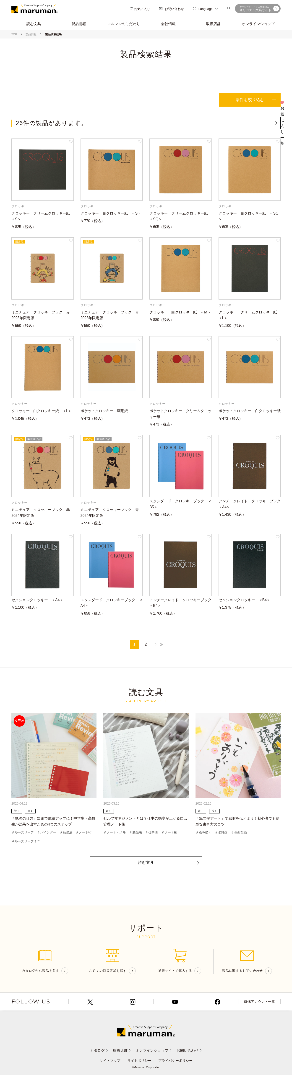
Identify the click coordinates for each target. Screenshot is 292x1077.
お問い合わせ (171, 9)
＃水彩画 (221, 834)
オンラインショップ (155, 1053)
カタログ (94, 1053)
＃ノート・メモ (114, 834)
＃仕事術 (151, 834)
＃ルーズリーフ (22, 834)
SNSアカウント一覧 (259, 1004)
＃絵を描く (203, 834)
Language (205, 9)
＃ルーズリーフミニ (25, 843)
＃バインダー (46, 834)
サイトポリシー (138, 1063)
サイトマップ (108, 1063)
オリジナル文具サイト (259, 9)
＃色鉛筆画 (239, 834)
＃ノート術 (83, 834)
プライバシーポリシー (177, 1063)
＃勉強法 (66, 834)
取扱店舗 (120, 1053)
